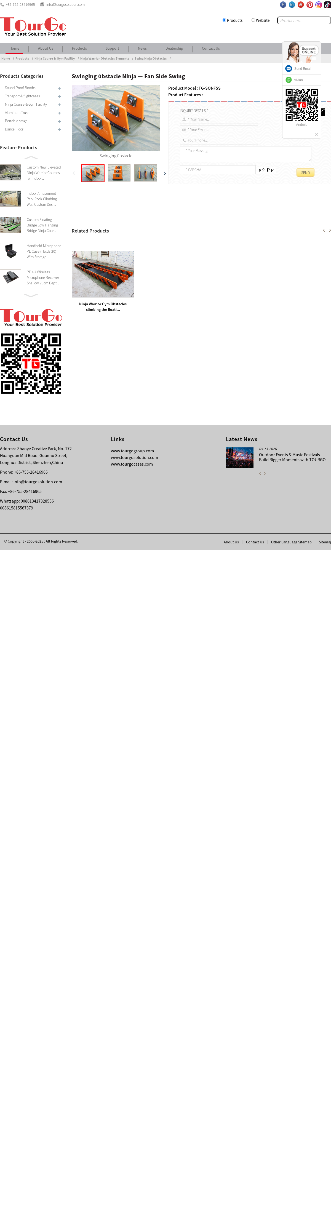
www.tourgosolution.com (134, 1127)
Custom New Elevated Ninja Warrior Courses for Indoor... (44, 173)
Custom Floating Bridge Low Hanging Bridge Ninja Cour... (42, 225)
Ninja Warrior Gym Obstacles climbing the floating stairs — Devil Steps (145, 955)
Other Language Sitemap (291, 1211)
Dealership (174, 48)
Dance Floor (14, 129)
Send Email (302, 69)
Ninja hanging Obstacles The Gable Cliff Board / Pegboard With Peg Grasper (144, 962)
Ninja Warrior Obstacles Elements (104, 58)
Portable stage (16, 120)
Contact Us (211, 48)
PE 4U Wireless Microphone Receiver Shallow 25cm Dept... (43, 277)
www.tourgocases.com (132, 1133)
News (142, 48)
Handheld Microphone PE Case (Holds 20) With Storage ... (44, 251)
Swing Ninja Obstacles (151, 58)
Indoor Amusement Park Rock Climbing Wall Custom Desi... (42, 199)
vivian (298, 80)
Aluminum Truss (17, 112)
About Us (45, 48)
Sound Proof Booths (20, 87)
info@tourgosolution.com (38, 1151)
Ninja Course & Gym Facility (54, 58)
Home (14, 48)
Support (112, 48)
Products (234, 20)
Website (262, 20)
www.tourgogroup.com (132, 1120)
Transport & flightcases (22, 96)
